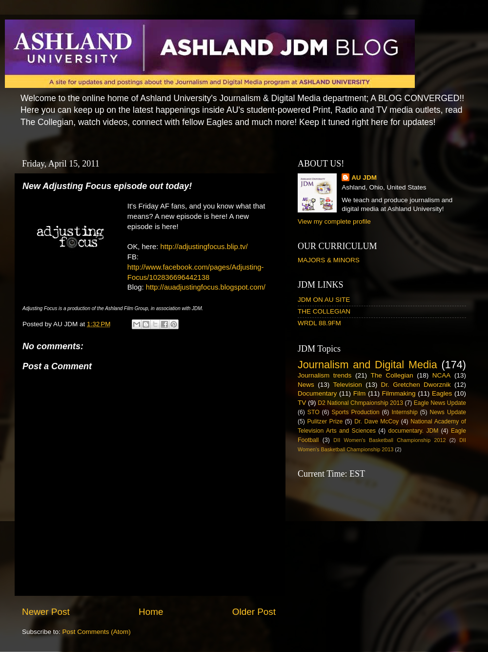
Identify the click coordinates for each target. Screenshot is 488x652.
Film (359, 393)
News (306, 384)
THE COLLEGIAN (324, 311)
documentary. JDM (413, 430)
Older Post (254, 612)
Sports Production (355, 412)
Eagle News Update (440, 403)
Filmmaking (399, 393)
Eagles (442, 393)
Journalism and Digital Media (367, 364)
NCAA (441, 375)
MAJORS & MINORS (329, 260)
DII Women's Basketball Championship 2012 (389, 440)
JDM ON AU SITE (324, 299)
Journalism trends (324, 375)
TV (302, 402)
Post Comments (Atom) (96, 631)
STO (313, 412)
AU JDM (364, 177)
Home (151, 612)
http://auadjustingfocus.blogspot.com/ (205, 287)
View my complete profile (334, 221)
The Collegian (392, 375)
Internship (404, 412)
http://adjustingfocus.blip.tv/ (204, 247)
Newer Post (46, 612)
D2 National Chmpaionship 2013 (360, 403)
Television (347, 384)
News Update (448, 412)
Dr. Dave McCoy (376, 421)
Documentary (317, 393)
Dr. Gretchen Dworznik (416, 384)
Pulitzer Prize (325, 421)
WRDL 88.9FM (319, 323)
